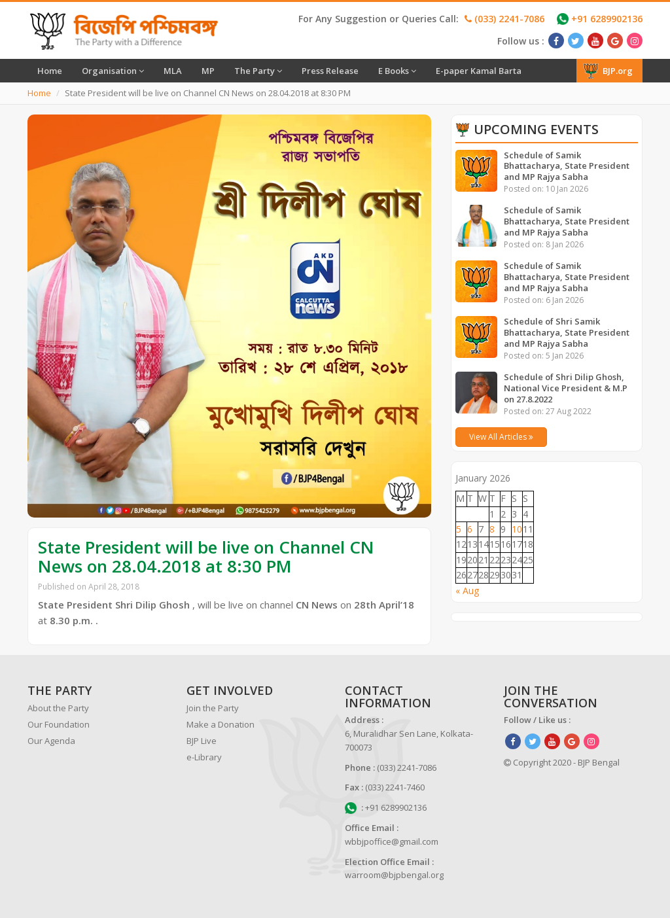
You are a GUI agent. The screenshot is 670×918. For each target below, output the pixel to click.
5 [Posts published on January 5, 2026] (458, 529)
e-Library (204, 757)
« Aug (467, 590)
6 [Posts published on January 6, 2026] (469, 529)
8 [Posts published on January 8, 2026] (492, 529)
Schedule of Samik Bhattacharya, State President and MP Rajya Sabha (566, 166)
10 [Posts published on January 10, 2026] (517, 529)
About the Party (58, 708)
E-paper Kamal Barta (478, 71)
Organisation (113, 71)
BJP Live (201, 741)
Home (49, 71)
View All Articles (501, 436)
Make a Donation (220, 724)
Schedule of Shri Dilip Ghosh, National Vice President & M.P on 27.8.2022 (565, 388)
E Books (397, 71)
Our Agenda (51, 741)
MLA (173, 71)
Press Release (330, 71)
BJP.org (608, 71)
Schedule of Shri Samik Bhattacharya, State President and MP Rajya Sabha (566, 332)
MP (208, 71)
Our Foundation (58, 724)
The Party (258, 71)
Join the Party (212, 708)
